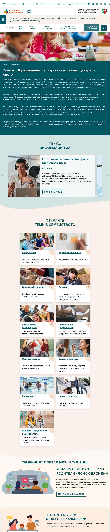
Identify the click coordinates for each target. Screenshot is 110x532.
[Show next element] (107, 175)
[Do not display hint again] (105, 19)
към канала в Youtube (71, 494)
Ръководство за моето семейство (69, 28)
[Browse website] (104, 28)
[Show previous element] (2, 175)
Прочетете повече (53, 192)
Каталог (5, 65)
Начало (9, 28)
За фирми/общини (92, 27)
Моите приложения (47, 28)
